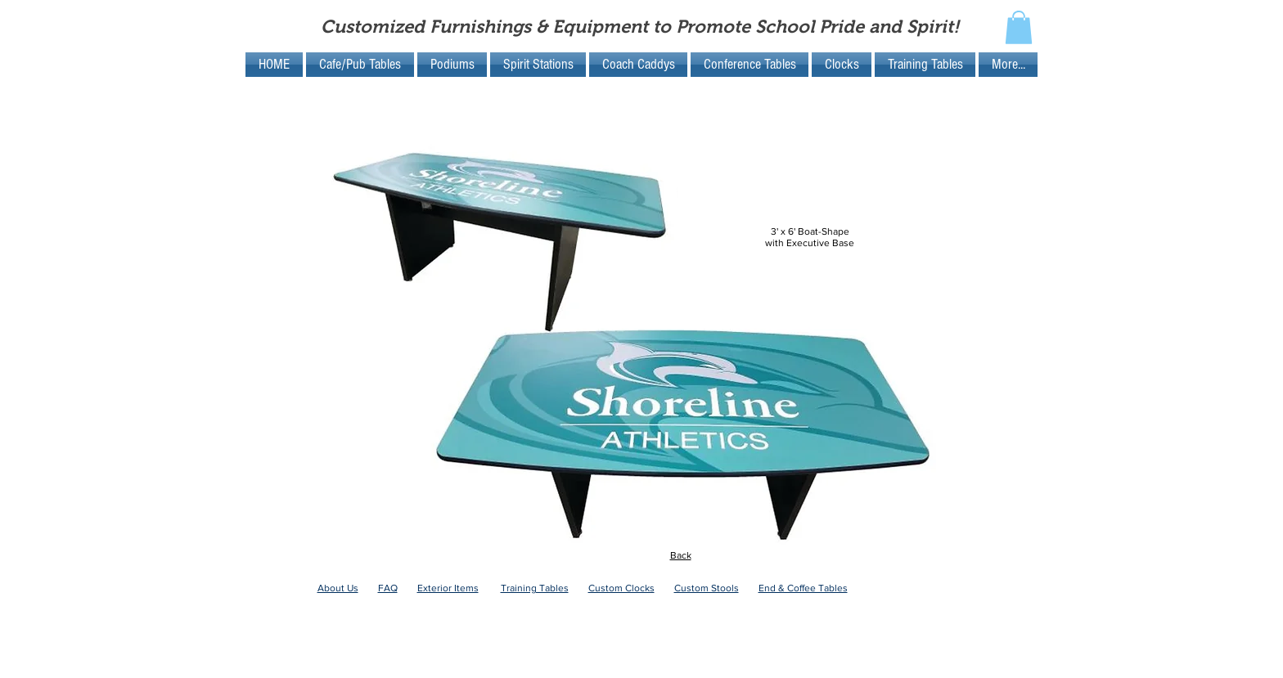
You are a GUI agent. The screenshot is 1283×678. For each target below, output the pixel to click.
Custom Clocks (621, 588)
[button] (1019, 27)
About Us (337, 588)
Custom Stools (706, 588)
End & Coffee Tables (803, 588)
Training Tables (535, 588)
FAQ (388, 588)
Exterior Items (448, 588)
